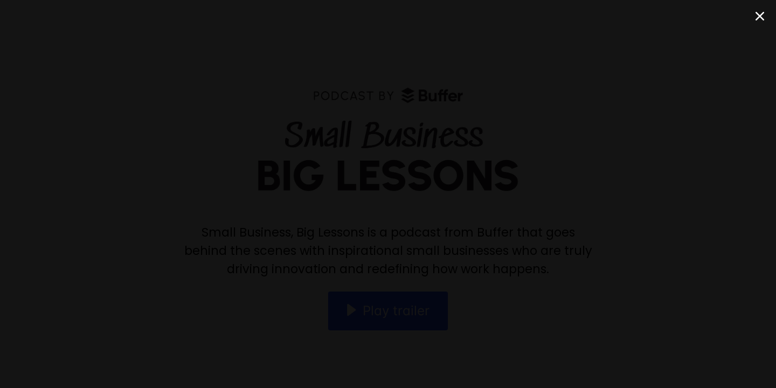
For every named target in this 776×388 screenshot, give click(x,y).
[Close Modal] (759, 16)
